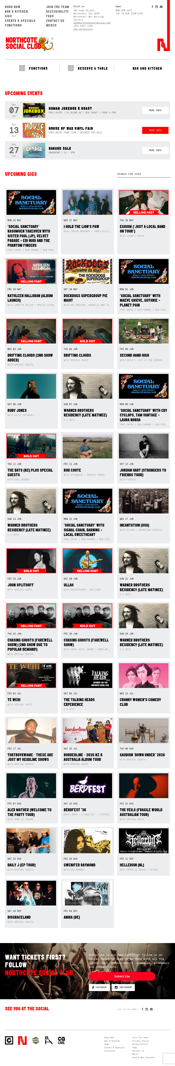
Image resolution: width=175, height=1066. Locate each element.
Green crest (36, 1040)
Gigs (8, 16)
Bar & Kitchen (16, 11)
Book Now (13, 7)
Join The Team (57, 7)
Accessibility (57, 11)
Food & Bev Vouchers (143, 1057)
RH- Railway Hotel (49, 1040)
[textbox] (143, 174)
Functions (13, 25)
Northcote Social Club (29, 43)
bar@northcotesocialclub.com (91, 22)
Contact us (55, 21)
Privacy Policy (140, 1041)
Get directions (83, 29)
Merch (51, 25)
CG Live (61, 1040)
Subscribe (122, 976)
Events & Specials (20, 21)
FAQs (50, 16)
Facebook (99, 987)
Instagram (123, 987)
